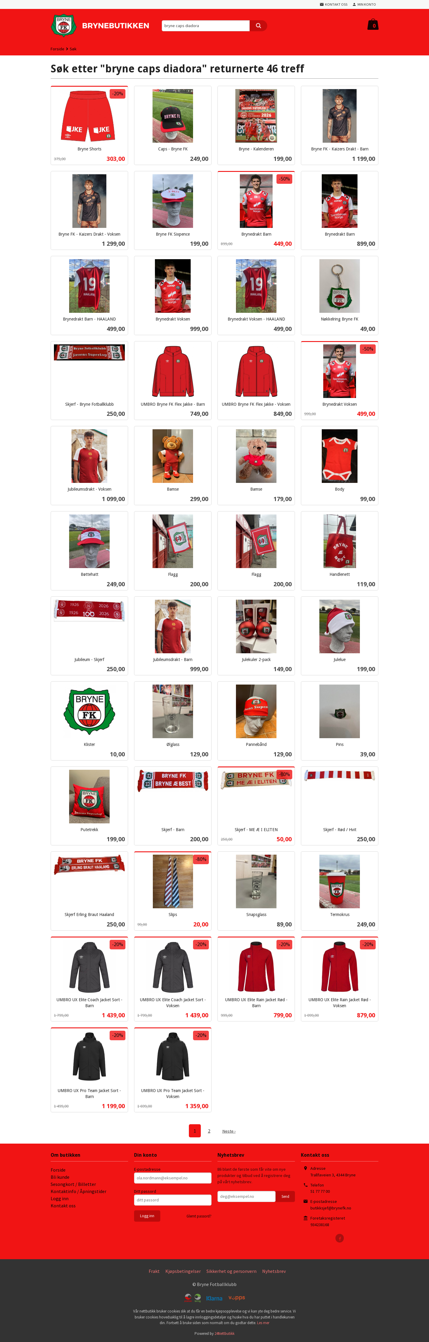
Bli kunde (60, 1177)
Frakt (154, 1271)
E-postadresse (147, 1169)
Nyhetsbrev (274, 1271)
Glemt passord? (199, 1215)
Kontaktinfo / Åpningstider (78, 1191)
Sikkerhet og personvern (231, 1271)
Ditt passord (145, 1191)
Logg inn (60, 1198)
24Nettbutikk (224, 1333)
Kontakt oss (63, 1205)
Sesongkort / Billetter (73, 1184)
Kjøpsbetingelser (183, 1271)
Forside (57, 49)
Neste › (229, 1131)
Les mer (263, 1322)
